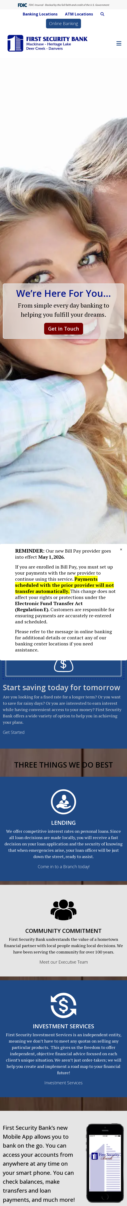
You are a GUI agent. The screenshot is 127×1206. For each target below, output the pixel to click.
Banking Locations (40, 14)
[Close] (121, 549)
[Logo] (47, 43)
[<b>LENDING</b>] (63, 801)
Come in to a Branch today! (63, 866)
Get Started (14, 732)
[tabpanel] (63, 682)
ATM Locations (79, 14)
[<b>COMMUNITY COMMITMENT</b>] (63, 909)
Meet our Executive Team (63, 962)
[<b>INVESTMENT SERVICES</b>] (63, 1005)
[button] (102, 14)
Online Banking (63, 23)
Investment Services (63, 1082)
